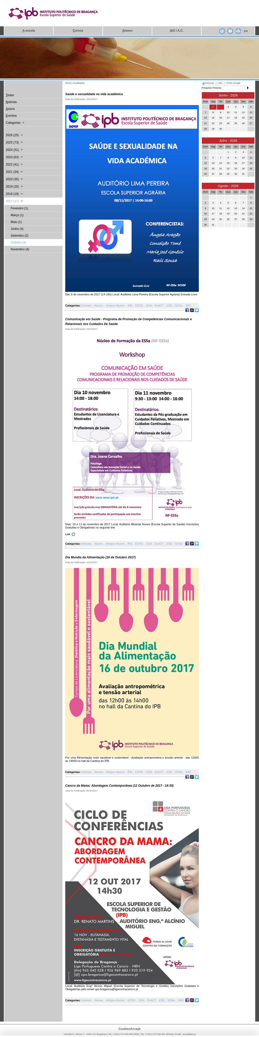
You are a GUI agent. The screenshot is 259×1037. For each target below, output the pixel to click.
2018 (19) (15, 194)
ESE (170, 305)
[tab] (208, 84)
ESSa (179, 305)
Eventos (86, 305)
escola (29, 30)
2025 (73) (15, 142)
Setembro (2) (19, 235)
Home (68, 83)
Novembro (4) (20, 249)
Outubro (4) (18, 242)
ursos (78, 30)
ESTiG (139, 305)
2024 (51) (15, 150)
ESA (149, 305)
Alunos (99, 305)
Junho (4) (17, 229)
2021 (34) (15, 172)
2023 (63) (15, 157)
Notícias (86, 543)
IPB (130, 305)
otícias (11, 102)
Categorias (15, 123)
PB (246, 31)
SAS (188, 305)
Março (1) (17, 215)
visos (10, 109)
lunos (127, 30)
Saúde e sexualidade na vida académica (94, 94)
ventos (11, 115)
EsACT (159, 305)
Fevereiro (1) (19, 208)
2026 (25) (15, 135)
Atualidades (79, 83)
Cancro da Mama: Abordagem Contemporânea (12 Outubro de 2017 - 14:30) (119, 785)
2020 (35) (15, 179)
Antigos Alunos (115, 305)
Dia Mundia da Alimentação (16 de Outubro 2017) (100, 557)
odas (10, 95)
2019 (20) (15, 187)
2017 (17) (15, 201)
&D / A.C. (176, 30)
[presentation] (208, 84)
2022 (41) (15, 164)
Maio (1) (16, 222)
